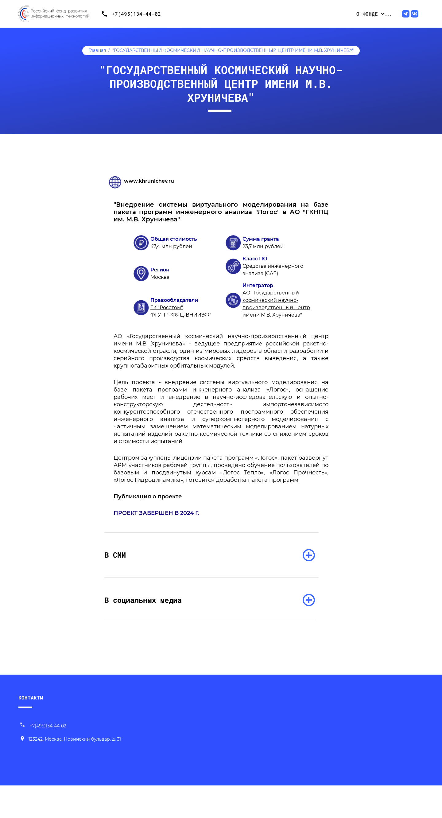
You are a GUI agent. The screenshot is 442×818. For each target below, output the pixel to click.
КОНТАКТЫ (30, 702)
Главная (97, 50)
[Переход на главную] (58, 14)
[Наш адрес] (70, 744)
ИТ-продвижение (373, 13)
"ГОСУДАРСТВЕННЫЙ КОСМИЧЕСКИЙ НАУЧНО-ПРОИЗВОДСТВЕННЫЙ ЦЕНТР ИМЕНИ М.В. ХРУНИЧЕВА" (233, 50)
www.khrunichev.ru (149, 181)
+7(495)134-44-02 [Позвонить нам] (43, 731)
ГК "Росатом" (166, 307)
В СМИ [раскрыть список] (126, 555)
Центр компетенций (318, 13)
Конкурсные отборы (230, 13)
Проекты (274, 13)
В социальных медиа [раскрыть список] (153, 601)
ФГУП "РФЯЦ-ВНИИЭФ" (180, 315)
